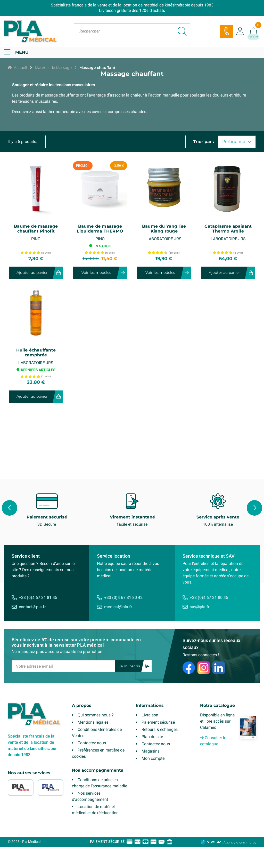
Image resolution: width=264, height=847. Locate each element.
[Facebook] (189, 667)
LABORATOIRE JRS (164, 238)
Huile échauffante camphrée (36, 352)
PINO (35, 238)
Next (254, 508)
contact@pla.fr (32, 606)
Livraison (150, 715)
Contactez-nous (92, 742)
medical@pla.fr (118, 606)
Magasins (151, 751)
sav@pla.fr (200, 606)
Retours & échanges (160, 729)
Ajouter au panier (32, 272)
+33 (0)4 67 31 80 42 (123, 597)
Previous (9, 508)
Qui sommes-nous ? (96, 715)
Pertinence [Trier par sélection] (236, 141)
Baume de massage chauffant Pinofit (36, 229)
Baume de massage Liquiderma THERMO (100, 229)
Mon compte (153, 758)
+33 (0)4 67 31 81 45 (38, 597)
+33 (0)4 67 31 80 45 (209, 597)
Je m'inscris (129, 666)
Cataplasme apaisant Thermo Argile (228, 229)
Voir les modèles (96, 272)
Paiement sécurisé (158, 722)
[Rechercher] (132, 31)
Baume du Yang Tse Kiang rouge (164, 229)
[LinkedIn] (218, 667)
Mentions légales (93, 722)
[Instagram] (203, 667)
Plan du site (152, 736)
